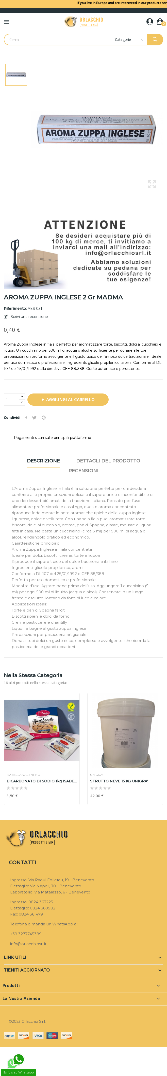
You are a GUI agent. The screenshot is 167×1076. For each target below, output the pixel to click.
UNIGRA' (96, 774)
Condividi (26, 417)
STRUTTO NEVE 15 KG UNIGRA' (119, 781)
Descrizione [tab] (43, 461)
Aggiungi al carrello (70, 399)
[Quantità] (11, 399)
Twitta (34, 417)
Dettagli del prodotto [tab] (108, 461)
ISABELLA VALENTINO (23, 774)
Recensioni (83, 471)
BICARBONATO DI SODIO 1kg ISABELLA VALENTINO (42, 781)
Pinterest (43, 417)
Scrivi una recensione (29, 316)
